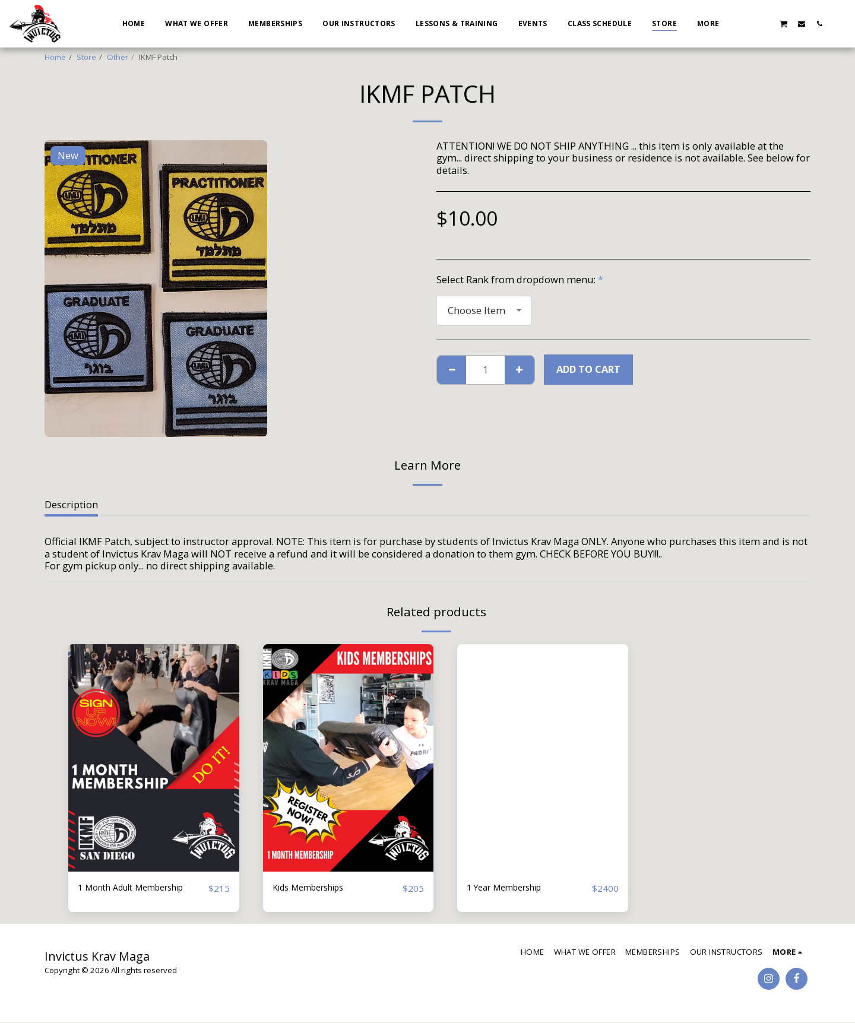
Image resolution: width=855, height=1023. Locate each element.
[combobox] (483, 310)
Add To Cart (588, 369)
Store (86, 57)
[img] (153, 758)
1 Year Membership (511, 888)
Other (117, 57)
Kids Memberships (315, 888)
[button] (747, 23)
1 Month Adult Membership (141, 888)
